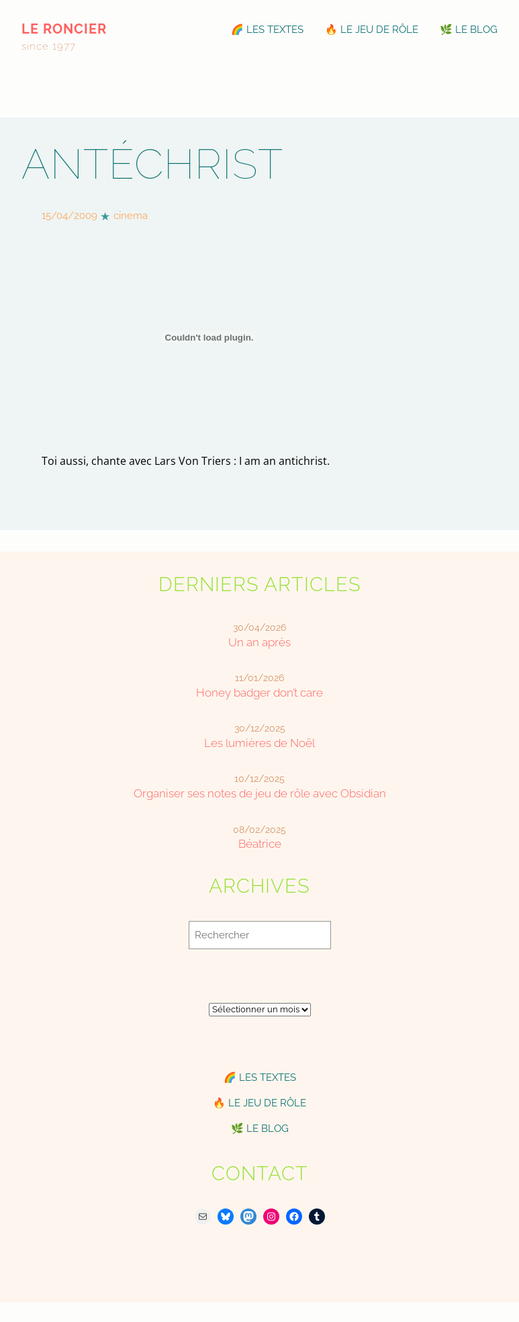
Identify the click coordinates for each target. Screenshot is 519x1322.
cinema (130, 216)
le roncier (64, 29)
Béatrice (259, 843)
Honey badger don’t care (259, 692)
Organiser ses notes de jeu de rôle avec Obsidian (260, 793)
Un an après (259, 642)
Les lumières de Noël (259, 743)
